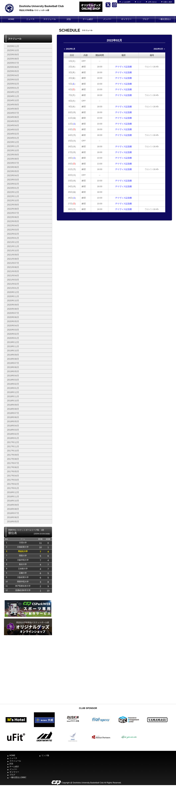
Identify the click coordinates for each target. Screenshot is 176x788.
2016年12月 (13, 492)
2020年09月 (13, 304)
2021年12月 (13, 242)
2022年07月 (13, 213)
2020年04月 (13, 325)
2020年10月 (13, 300)
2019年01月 (13, 388)
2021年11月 (13, 246)
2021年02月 (13, 284)
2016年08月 (13, 509)
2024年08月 (13, 108)
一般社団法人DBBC (165, 22)
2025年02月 (13, 83)
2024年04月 (13, 125)
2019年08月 (13, 359)
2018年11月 (13, 396)
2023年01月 (13, 188)
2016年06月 (13, 517)
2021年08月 (13, 259)
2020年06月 (13, 317)
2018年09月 (13, 404)
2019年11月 (13, 346)
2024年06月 (13, 117)
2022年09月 (13, 204)
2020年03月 (13, 329)
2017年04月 (13, 475)
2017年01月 (13, 488)
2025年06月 (13, 67)
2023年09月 (13, 154)
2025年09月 (13, 54)
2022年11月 (13, 196)
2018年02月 (13, 434)
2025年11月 (13, 46)
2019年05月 (13, 371)
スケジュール (49, 19)
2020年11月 (13, 296)
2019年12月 (13, 342)
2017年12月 (13, 442)
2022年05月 (13, 221)
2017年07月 (13, 463)
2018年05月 (13, 421)
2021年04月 (13, 275)
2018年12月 (13, 392)
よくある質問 (126, 2)
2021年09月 (13, 254)
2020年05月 (13, 321)
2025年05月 (13, 71)
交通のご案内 (167, 2)
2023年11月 (13, 146)
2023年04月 (13, 175)
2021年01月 (13, 288)
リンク (139, 2)
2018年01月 (13, 438)
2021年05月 (13, 271)
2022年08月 (13, 209)
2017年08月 (13, 459)
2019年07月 (13, 363)
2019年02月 (13, 384)
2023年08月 (13, 158)
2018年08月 (13, 409)
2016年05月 (13, 521)
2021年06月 (13, 267)
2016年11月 (13, 496)
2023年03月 (13, 179)
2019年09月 (13, 354)
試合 (69, 19)
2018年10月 (13, 400)
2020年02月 (13, 334)
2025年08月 (13, 58)
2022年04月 (13, 225)
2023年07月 (13, 163)
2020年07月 (13, 313)
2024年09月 (13, 104)
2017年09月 (13, 454)
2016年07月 (13, 513)
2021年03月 (13, 279)
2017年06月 (13, 467)
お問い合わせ (152, 2)
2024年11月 (13, 96)
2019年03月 (13, 379)
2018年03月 (13, 429)
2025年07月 (13, 63)
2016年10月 (13, 500)
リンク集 (45, 755)
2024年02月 (13, 133)
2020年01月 (13, 338)
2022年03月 (13, 229)
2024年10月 (13, 100)
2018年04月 (13, 425)
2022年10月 (13, 200)
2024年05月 (13, 121)
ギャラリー (126, 19)
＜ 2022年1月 (69, 49)
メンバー (107, 19)
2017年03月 (13, 480)
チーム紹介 (88, 19)
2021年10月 (13, 250)
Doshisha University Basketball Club (41, 6)
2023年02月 (13, 183)
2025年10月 (13, 50)
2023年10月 (13, 150)
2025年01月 (13, 88)
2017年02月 (13, 484)
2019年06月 (13, 367)
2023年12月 (13, 142)
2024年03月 (13, 129)
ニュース (30, 19)
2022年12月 (13, 192)
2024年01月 (13, 138)
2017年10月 (13, 450)
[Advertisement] (28, 678)
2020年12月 (13, 292)
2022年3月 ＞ (159, 49)
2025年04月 (13, 75)
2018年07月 (13, 413)
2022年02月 (13, 234)
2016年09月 (13, 505)
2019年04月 (13, 375)
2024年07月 (13, 113)
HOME (11, 19)
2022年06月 (13, 217)
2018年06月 (13, 417)
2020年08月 (13, 309)
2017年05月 (13, 471)
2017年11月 (13, 446)
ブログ (145, 19)
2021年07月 (13, 263)
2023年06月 (13, 167)
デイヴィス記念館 (123, 66)
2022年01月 (13, 238)
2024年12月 (13, 92)
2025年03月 (13, 79)
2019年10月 (13, 350)
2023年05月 (13, 171)
